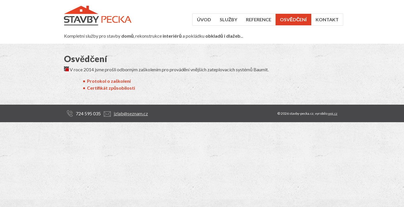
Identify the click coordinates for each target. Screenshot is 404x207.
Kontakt (327, 19)
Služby (228, 19)
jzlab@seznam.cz (131, 113)
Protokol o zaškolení (109, 81)
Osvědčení (293, 19)
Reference (258, 19)
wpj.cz (332, 113)
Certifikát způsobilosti (111, 88)
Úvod (204, 19)
